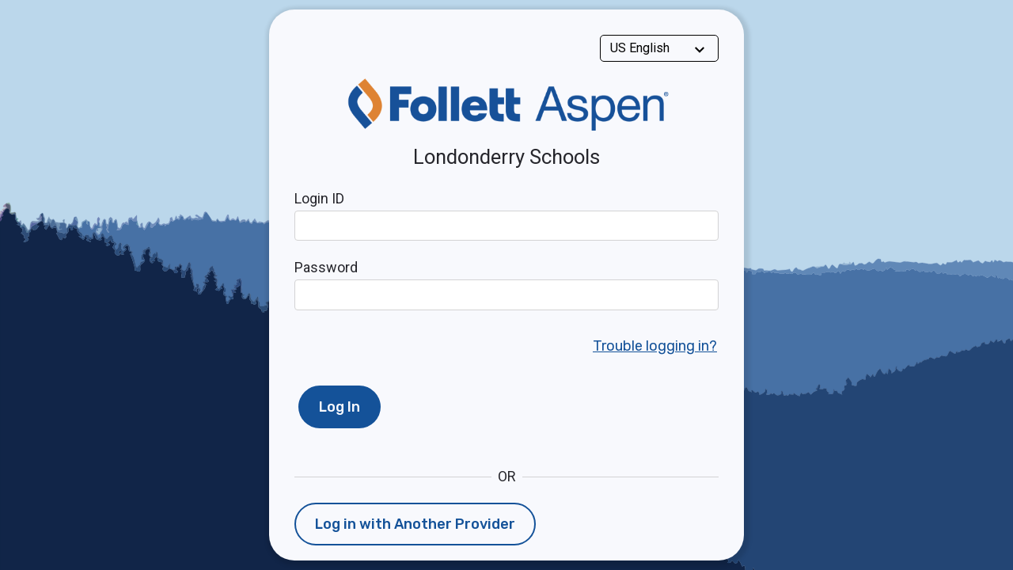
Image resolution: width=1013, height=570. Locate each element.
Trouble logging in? (655, 346)
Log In (339, 407)
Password (326, 267)
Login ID (319, 198)
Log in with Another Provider (415, 524)
